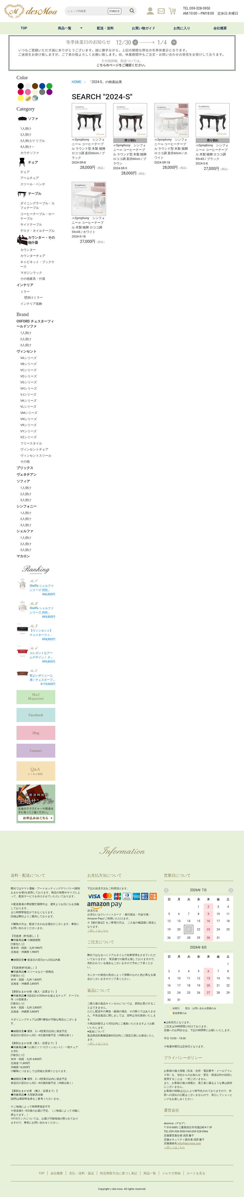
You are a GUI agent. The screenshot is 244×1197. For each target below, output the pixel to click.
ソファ (27, 119)
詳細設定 (114, 11)
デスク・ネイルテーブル (37, 230)
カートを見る (196, 1173)
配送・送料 (105, 28)
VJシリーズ (28, 394)
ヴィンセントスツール (35, 455)
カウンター (28, 250)
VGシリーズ (28, 382)
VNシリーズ (28, 419)
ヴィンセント (27, 351)
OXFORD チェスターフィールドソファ (35, 324)
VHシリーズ (28, 388)
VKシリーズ (28, 400)
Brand (23, 314)
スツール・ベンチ (32, 184)
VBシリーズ (28, 364)
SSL (184, 1090)
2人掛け (25, 134)
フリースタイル (31, 443)
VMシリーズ (28, 413)
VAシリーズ (28, 358)
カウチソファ (29, 153)
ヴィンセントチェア (34, 449)
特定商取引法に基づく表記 (118, 1173)
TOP (24, 28)
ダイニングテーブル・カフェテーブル (37, 205)
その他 (25, 461)
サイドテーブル (31, 224)
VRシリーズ (28, 425)
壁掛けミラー (33, 297)
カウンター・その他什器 (36, 240)
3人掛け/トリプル (32, 140)
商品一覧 (64, 28)
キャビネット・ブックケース (37, 264)
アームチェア (29, 178)
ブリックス (25, 468)
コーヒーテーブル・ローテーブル (37, 216)
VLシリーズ (28, 406)
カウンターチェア (32, 256)
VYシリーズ (28, 431)
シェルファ (25, 531)
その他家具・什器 (32, 278)
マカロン (23, 556)
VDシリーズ (28, 376)
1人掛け (25, 128)
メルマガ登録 (171, 1173)
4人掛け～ (27, 146)
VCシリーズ (28, 370)
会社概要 (220, 28)
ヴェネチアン (27, 475)
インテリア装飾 (31, 304)
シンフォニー (27, 506)
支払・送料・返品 (81, 1173)
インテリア (25, 285)
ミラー (25, 291)
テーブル (29, 193)
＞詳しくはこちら (97, 930)
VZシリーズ (28, 437)
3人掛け (25, 345)
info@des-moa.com (189, 1143)
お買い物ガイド (143, 28)
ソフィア (23, 481)
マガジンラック (31, 272)
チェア (27, 162)
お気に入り (181, 28)
